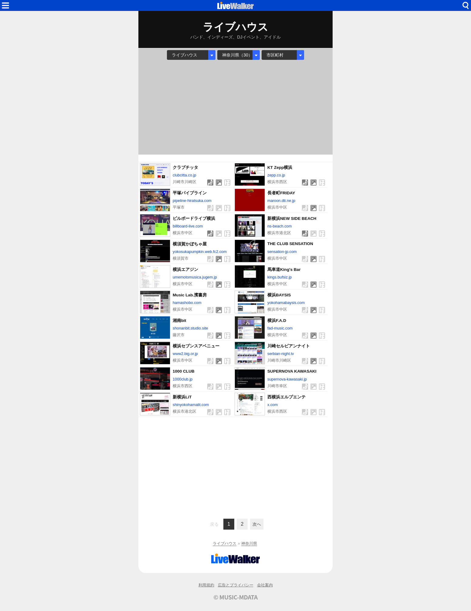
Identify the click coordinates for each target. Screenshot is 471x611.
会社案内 (265, 585)
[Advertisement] (235, 107)
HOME (235, 5)
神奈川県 (249, 543)
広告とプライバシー (235, 585)
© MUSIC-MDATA (235, 597)
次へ (256, 524)
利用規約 (206, 585)
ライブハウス (224, 543)
